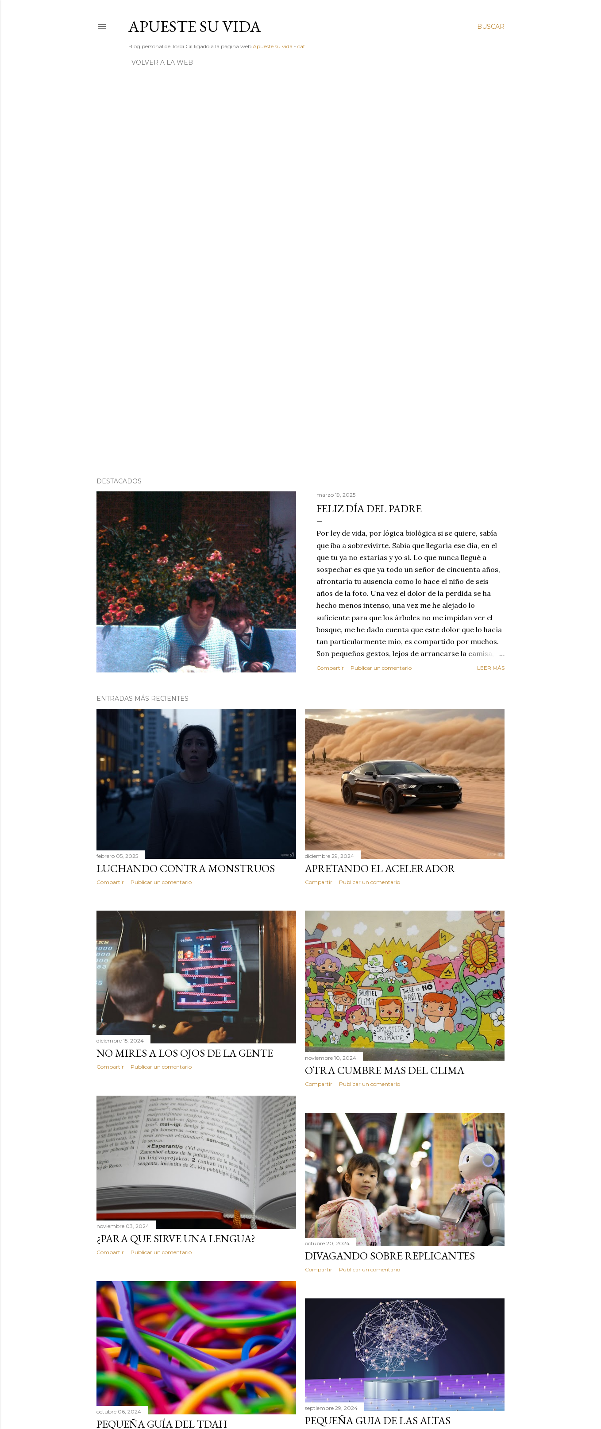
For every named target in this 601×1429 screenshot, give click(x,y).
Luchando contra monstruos (185, 868)
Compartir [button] (330, 667)
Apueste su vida (273, 46)
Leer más (491, 667)
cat (301, 46)
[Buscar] (491, 26)
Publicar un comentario (381, 667)
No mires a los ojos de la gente (184, 1053)
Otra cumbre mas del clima (384, 1070)
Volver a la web (162, 62)
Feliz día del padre (369, 508)
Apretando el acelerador (380, 868)
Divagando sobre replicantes (390, 1256)
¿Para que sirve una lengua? (175, 1238)
